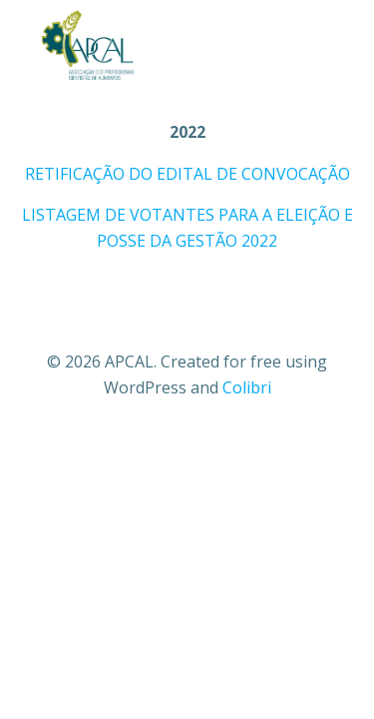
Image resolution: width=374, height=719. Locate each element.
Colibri (246, 387)
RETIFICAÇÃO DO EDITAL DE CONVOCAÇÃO (187, 174)
